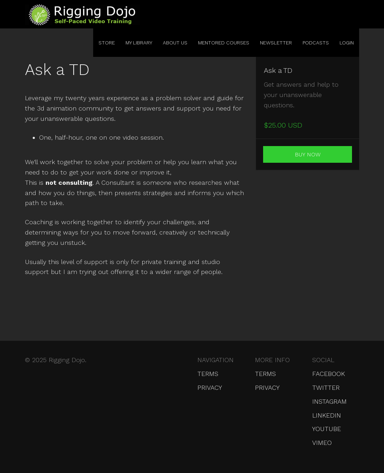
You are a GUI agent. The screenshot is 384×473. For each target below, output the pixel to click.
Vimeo (322, 442)
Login (347, 42)
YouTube (326, 428)
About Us (175, 42)
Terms (207, 373)
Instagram (329, 401)
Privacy (209, 387)
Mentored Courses (223, 42)
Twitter (326, 387)
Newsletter (276, 42)
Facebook (328, 373)
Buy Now (308, 154)
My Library (139, 42)
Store (106, 42)
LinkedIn (326, 415)
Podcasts (316, 42)
